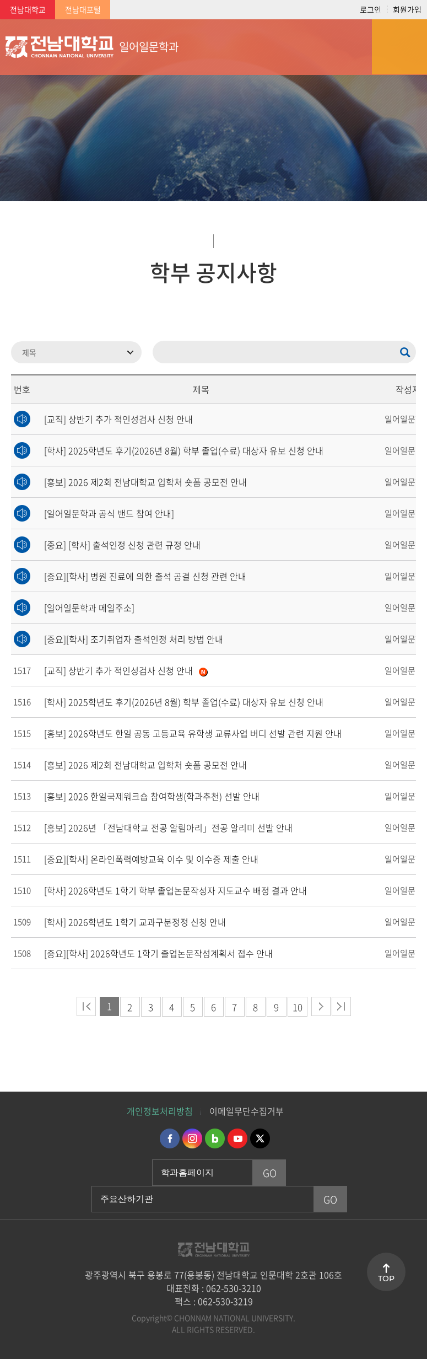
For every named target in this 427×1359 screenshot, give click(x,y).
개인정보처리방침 (160, 1111)
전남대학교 (28, 9)
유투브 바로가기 (237, 1138)
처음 (86, 1006)
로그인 (370, 9)
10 (297, 1007)
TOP (386, 1278)
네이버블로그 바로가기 (215, 1138)
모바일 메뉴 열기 (399, 46)
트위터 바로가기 (260, 1138)
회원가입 (407, 9)
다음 (321, 1006)
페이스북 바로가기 (170, 1138)
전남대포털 (83, 9)
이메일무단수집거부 (246, 1111)
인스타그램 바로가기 (192, 1138)
